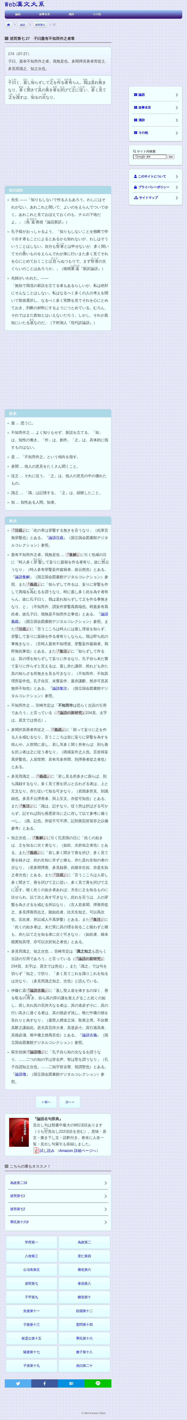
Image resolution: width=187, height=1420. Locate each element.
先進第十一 (31, 1311)
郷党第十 (84, 1297)
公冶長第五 (31, 1269)
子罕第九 (31, 1297)
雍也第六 (84, 1269)
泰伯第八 (84, 1283)
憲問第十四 (84, 1324)
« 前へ (46, 1102)
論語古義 (89, 1035)
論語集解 (22, 577)
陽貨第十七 (31, 1352)
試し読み (44, 1151)
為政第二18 (18, 1183)
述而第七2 (17, 1209)
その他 (97, 14)
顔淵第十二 (84, 1311)
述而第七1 (17, 1196)
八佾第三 (31, 1256)
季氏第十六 (84, 1338)
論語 (18, 14)
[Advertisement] (58, 145)
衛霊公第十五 (31, 1338)
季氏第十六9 (19, 1222)
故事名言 (44, 14)
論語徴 (20, 1074)
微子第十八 (84, 1352)
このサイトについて (150, 176)
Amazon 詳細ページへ (77, 1151)
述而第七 (40, 24)
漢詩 (71, 14)
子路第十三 (31, 1324)
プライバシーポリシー (151, 187)
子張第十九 (31, 1365)
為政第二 (84, 1242)
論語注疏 (56, 538)
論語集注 (59, 688)
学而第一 (31, 1242)
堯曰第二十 (84, 1365)
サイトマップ (146, 197)
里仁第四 (84, 1256)
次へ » (70, 1102)
